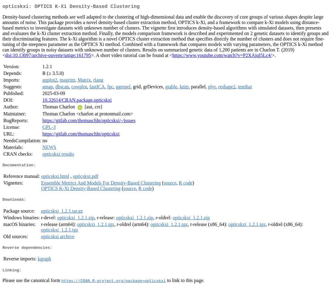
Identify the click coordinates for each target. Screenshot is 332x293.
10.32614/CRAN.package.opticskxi (77, 101)
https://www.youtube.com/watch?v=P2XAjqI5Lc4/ (222, 56)
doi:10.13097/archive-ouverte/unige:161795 (48, 56)
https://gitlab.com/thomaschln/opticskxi (80, 135)
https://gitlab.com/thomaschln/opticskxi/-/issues (88, 121)
